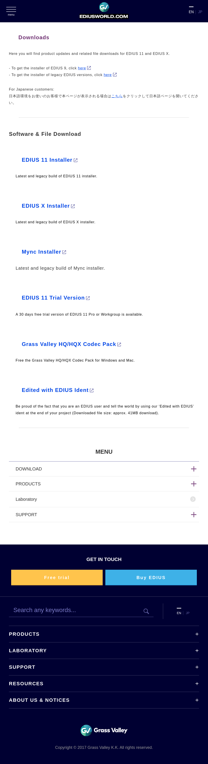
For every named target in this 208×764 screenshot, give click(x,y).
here (82, 68)
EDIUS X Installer (46, 206)
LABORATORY (28, 650)
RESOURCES (26, 683)
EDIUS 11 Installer (47, 160)
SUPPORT (22, 667)
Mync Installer (41, 252)
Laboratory (26, 499)
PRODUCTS (24, 634)
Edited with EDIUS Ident (55, 390)
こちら (117, 96)
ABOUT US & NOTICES (39, 700)
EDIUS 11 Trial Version (53, 298)
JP (200, 12)
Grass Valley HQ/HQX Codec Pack (69, 344)
